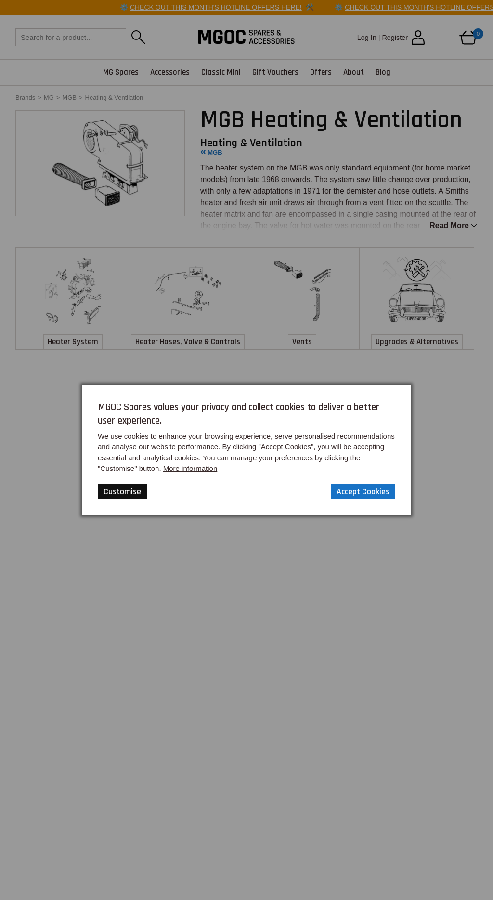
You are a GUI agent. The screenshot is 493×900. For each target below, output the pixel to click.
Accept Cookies (363, 491)
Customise (122, 491)
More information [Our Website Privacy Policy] (190, 468)
